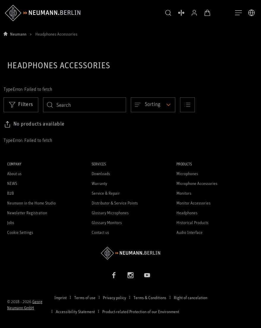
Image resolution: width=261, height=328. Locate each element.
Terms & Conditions (149, 297)
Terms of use (85, 297)
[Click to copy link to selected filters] (34, 124)
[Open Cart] (206, 13)
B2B (10, 193)
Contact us (100, 232)
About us (14, 173)
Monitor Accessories (193, 202)
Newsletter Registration (27, 212)
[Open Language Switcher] (251, 13)
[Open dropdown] (153, 104)
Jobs (10, 222)
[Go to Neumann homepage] (130, 253)
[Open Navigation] (238, 13)
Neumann (18, 34)
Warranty (99, 183)
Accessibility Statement (75, 311)
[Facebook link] (114, 275)
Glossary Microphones (110, 212)
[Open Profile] (193, 13)
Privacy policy (114, 297)
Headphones (187, 212)
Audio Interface (189, 232)
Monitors (183, 193)
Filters (21, 104)
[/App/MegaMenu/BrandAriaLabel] (42, 13)
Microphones (187, 173)
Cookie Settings (20, 232)
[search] (84, 104)
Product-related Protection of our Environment (140, 311)
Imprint (60, 297)
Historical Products (192, 222)
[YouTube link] (147, 275)
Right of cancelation (190, 297)
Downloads (101, 173)
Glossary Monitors (107, 222)
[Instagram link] (130, 275)
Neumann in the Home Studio (31, 202)
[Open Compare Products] (180, 13)
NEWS (12, 183)
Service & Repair (106, 193)
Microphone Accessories (196, 183)
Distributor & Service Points (115, 202)
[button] (167, 13)
